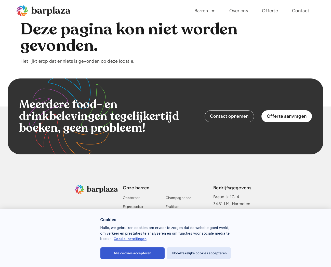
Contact (300, 11)
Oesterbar (131, 198)
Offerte (270, 11)
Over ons (238, 11)
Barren (204, 11)
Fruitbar (172, 207)
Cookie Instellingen (130, 239)
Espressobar (133, 207)
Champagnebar (178, 198)
